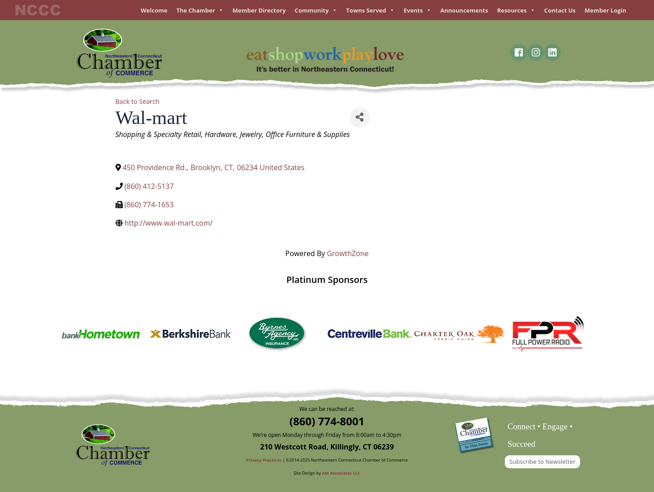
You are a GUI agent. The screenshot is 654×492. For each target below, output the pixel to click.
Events (417, 10)
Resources (516, 10)
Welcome (154, 10)
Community (316, 10)
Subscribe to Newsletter (542, 462)
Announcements (464, 10)
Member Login (605, 10)
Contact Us (560, 10)
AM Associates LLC (341, 473)
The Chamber (200, 10)
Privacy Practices (264, 460)
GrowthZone (348, 253)
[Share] (360, 117)
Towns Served (370, 10)
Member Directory (259, 10)
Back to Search (138, 101)
